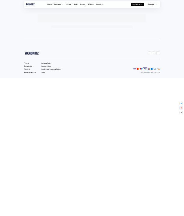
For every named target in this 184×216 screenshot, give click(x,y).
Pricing (82, 4)
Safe (43, 72)
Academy (99, 4)
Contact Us (28, 66)
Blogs (76, 4)
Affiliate (91, 4)
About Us (27, 69)
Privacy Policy (46, 63)
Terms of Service (30, 72)
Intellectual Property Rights (50, 69)
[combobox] (152, 4)
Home (49, 4)
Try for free (137, 4)
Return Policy (46, 66)
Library (68, 4)
